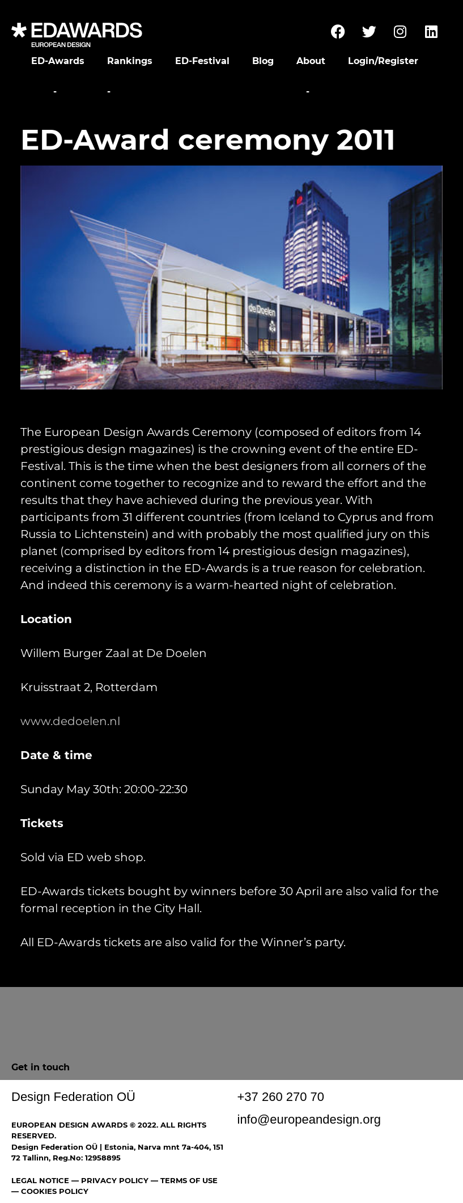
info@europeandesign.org (309, 1119)
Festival (82, 91)
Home (35, 91)
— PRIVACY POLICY (108, 1180)
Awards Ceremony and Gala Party (208, 91)
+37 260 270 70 (281, 1097)
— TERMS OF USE (184, 1180)
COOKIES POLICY (54, 1191)
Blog (263, 61)
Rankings (129, 61)
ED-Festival (202, 61)
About (310, 61)
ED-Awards (57, 61)
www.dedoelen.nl (70, 721)
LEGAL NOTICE (40, 1180)
